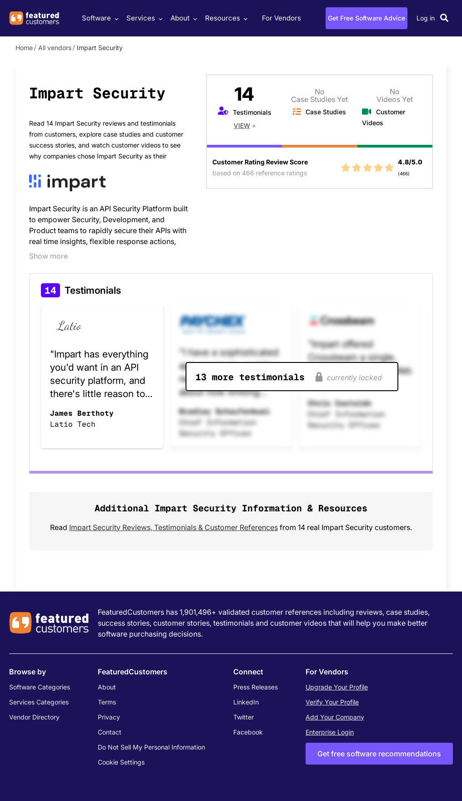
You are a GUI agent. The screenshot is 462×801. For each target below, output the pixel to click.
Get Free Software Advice (366, 18)
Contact (109, 732)
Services (143, 18)
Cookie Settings (121, 762)
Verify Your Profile (332, 702)
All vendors (54, 47)
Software (99, 18)
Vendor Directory (34, 717)
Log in (426, 18)
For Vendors (281, 18)
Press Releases (255, 687)
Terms (107, 702)
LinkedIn (246, 702)
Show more (48, 255)
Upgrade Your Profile (337, 687)
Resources (225, 18)
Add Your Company (335, 717)
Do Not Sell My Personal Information (151, 747)
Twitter (243, 717)
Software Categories (39, 687)
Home (24, 47)
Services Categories (39, 702)
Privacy (109, 717)
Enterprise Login (330, 732)
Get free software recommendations (379, 753)
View (242, 125)
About (183, 18)
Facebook (248, 732)
